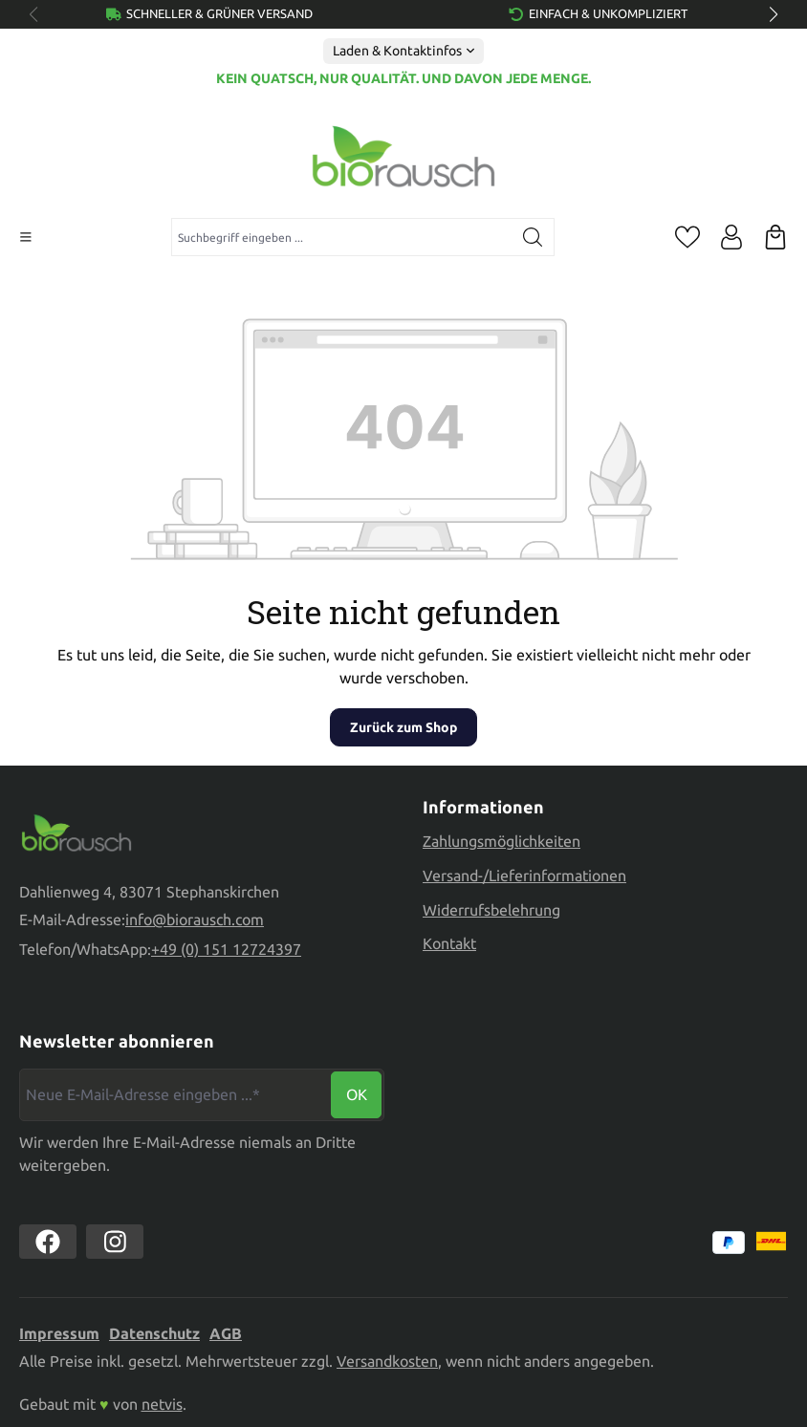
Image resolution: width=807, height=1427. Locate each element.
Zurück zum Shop (403, 727)
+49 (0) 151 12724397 (226, 949)
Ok (356, 1094)
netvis (162, 1404)
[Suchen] (533, 237)
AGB (225, 1333)
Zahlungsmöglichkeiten (501, 841)
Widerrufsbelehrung (491, 910)
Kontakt (449, 943)
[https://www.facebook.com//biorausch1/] (47, 1241)
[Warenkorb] (775, 237)
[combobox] (342, 237)
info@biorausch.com (194, 919)
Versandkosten (387, 1361)
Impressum (59, 1333)
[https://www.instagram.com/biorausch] (114, 1241)
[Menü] (26, 237)
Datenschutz (154, 1333)
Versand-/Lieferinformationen (524, 875)
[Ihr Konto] (731, 237)
